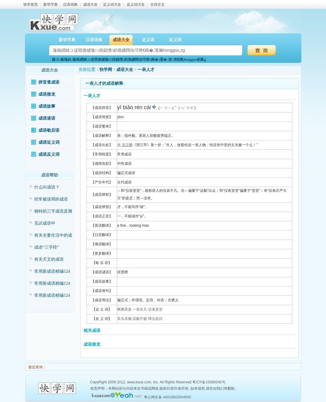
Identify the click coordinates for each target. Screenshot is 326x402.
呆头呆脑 (124, 319)
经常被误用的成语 (51, 199)
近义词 (148, 40)
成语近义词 (48, 142)
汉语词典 (70, 4)
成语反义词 (48, 154)
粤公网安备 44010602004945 (167, 397)
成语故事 (46, 106)
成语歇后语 (48, 130)
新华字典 (50, 4)
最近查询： (36, 367)
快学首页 (30, 4)
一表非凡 (140, 309)
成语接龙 (46, 94)
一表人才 (146, 69)
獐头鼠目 (155, 319)
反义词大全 (136, 4)
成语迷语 (46, 118)
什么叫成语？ (46, 187)
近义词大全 (112, 4)
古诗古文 (157, 4)
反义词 (175, 40)
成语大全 (90, 4)
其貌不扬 (140, 319)
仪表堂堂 (155, 309)
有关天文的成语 (49, 259)
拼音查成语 (48, 82)
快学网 (105, 69)
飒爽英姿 (124, 309)
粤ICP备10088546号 (208, 382)
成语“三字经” (46, 247)
